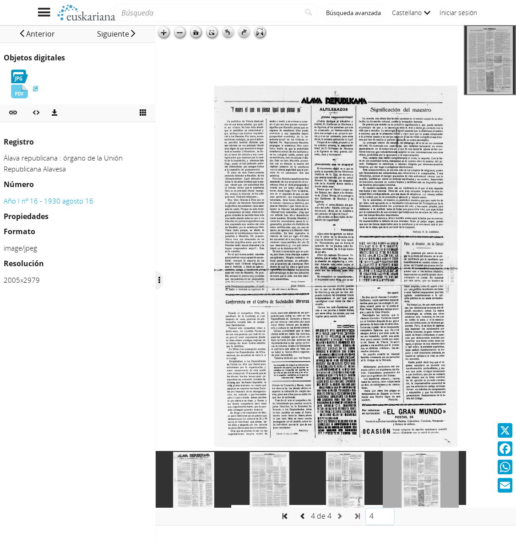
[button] (37, 34)
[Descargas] (54, 113)
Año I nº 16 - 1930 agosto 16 (48, 200)
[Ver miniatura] (143, 113)
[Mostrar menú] (44, 12)
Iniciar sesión (458, 12)
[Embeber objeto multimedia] (36, 113)
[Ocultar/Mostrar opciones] (159, 280)
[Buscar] (308, 12)
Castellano (411, 12)
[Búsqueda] (207, 12)
